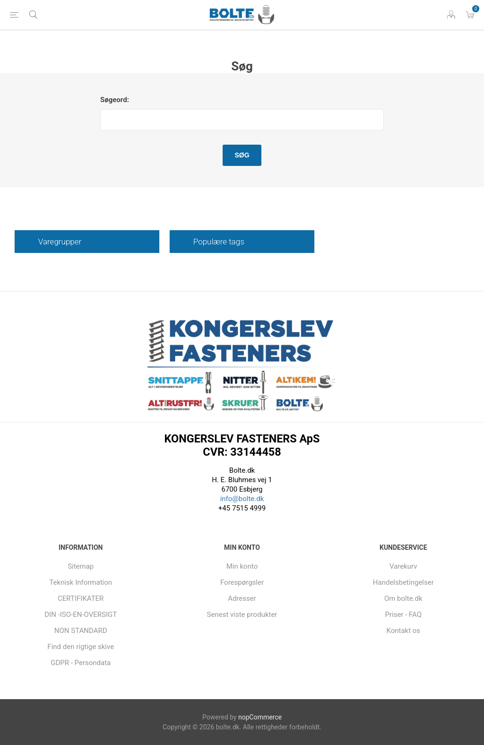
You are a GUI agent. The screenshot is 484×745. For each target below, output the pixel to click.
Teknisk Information (80, 582)
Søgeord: (114, 99)
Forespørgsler (242, 582)
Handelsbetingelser (403, 582)
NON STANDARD (80, 630)
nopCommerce (260, 717)
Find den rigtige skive (80, 646)
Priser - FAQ (403, 614)
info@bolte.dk (242, 498)
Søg (241, 155)
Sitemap (81, 566)
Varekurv (403, 566)
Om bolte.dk (403, 598)
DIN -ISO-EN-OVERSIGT (80, 614)
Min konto (242, 566)
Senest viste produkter (242, 614)
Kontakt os (403, 630)
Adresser (242, 598)
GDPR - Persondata (81, 662)
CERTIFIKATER (81, 598)
